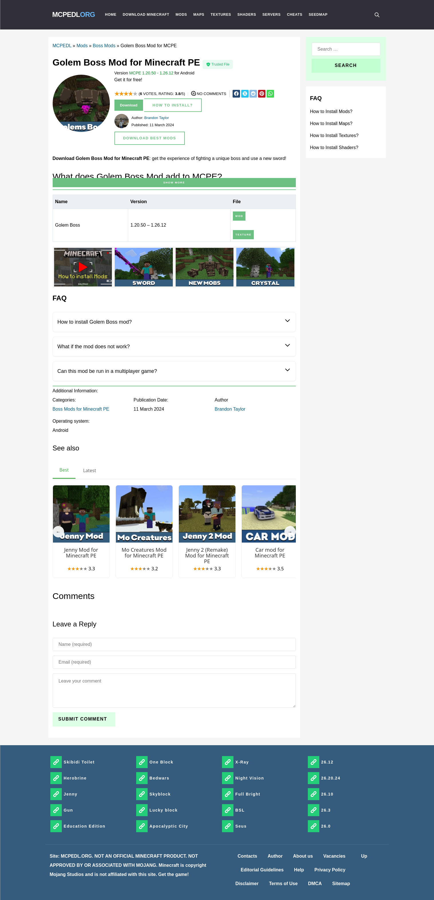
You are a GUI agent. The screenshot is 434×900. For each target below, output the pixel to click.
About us (303, 856)
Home (110, 15)
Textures (221, 15)
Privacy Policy (330, 869)
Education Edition (85, 826)
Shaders (246, 15)
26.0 (326, 826)
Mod (239, 215)
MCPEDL (62, 45)
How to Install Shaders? (334, 147)
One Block (162, 762)
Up (364, 856)
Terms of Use (283, 883)
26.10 (327, 794)
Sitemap (341, 883)
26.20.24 (330, 778)
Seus (241, 826)
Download (128, 105)
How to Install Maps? (331, 123)
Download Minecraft (146, 15)
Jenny (71, 794)
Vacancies (334, 856)
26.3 (326, 810)
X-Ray (242, 762)
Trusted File (217, 64)
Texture (243, 234)
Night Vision (249, 778)
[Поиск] (377, 14)
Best (64, 470)
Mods (181, 15)
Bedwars (160, 778)
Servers (271, 15)
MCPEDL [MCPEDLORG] (73, 14)
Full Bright (248, 794)
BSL (240, 810)
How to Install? (172, 105)
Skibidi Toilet (79, 762)
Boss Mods (104, 45)
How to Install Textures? (334, 135)
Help (299, 869)
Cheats (294, 15)
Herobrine (75, 778)
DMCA (315, 883)
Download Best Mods (149, 138)
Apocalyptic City (169, 826)
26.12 (327, 762)
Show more (174, 182)
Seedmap (318, 15)
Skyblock (160, 794)
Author (274, 856)
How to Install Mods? (331, 111)
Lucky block (164, 810)
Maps (199, 15)
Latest (89, 470)
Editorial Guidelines (262, 869)
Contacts (247, 856)
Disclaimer (247, 883)
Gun (68, 810)
